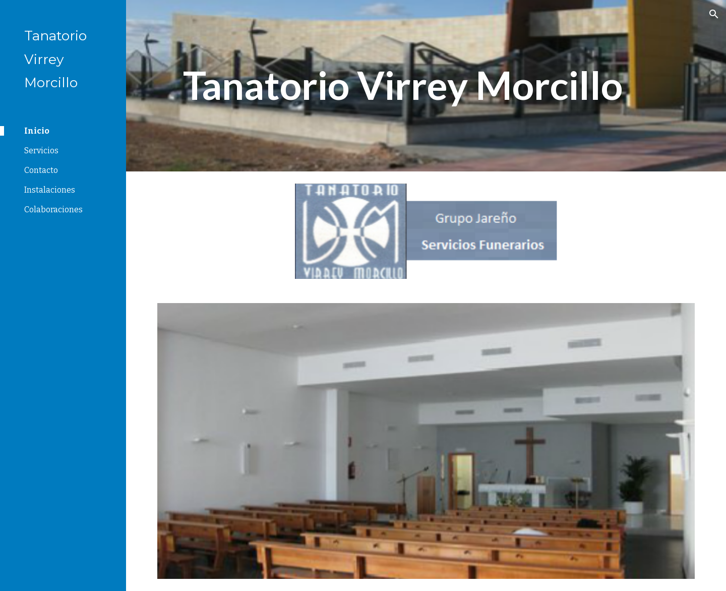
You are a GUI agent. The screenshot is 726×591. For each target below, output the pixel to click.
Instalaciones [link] (49, 190)
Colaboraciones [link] (53, 209)
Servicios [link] (41, 150)
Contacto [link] (41, 170)
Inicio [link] (36, 131)
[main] (403, 85)
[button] (714, 14)
